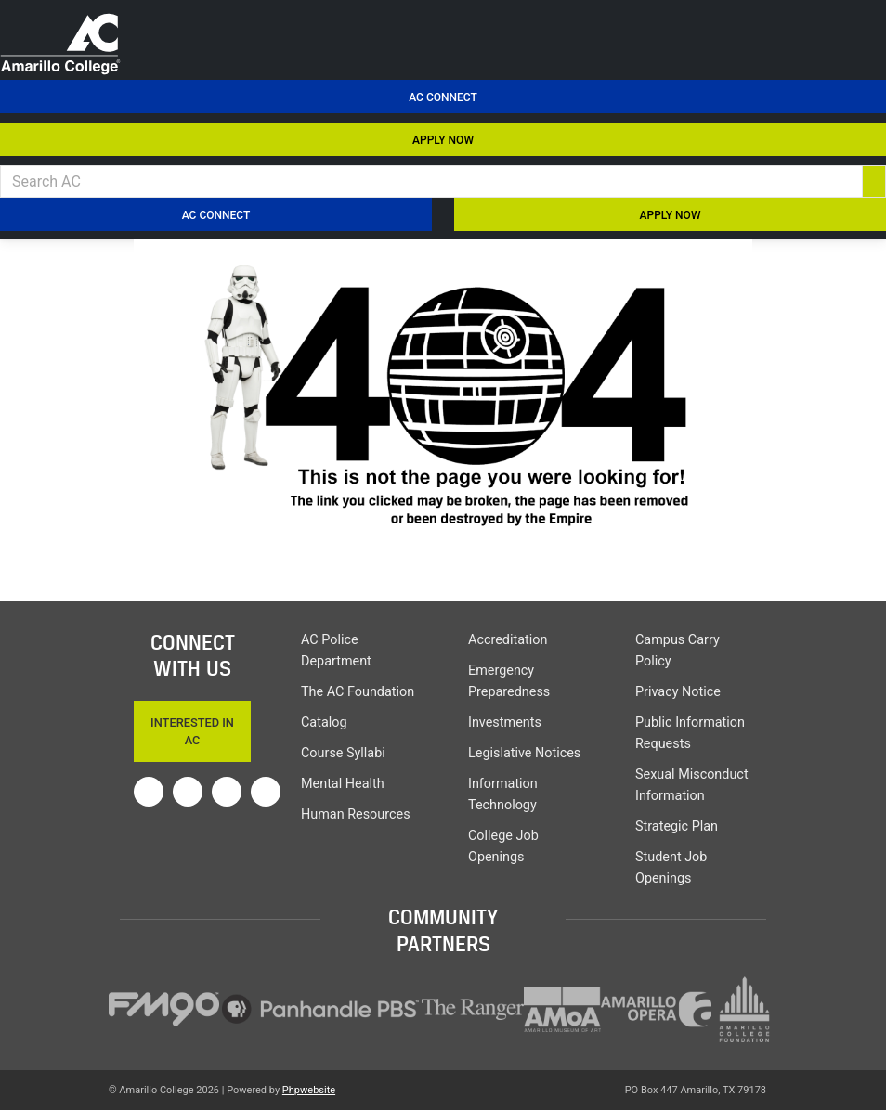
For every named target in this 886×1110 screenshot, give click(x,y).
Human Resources (355, 814)
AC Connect (443, 97)
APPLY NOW (443, 140)
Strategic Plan (676, 826)
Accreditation (507, 640)
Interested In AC (192, 731)
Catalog (324, 722)
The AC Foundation (357, 692)
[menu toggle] (861, 26)
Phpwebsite (308, 1090)
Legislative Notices (524, 753)
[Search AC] (431, 181)
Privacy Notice (678, 692)
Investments (504, 722)
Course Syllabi (343, 753)
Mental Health (342, 784)
